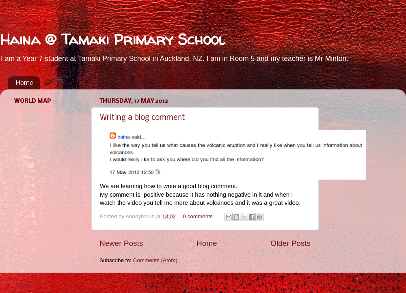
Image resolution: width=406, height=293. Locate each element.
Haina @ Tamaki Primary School (112, 39)
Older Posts (290, 243)
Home (24, 83)
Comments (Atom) (155, 260)
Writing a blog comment (142, 118)
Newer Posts (121, 243)
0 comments (198, 216)
